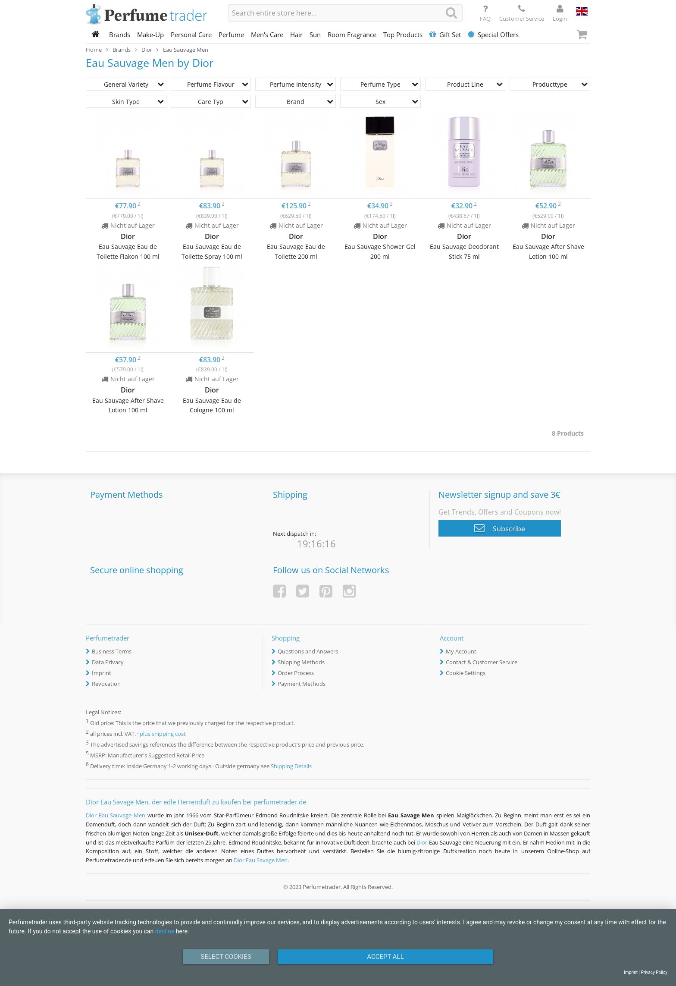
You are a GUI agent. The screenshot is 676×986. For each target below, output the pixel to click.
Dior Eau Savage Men (261, 860)
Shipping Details (291, 766)
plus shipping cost (163, 734)
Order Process (296, 673)
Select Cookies (225, 957)
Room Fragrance (352, 34)
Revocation (106, 684)
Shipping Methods (301, 662)
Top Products (402, 34)
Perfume (231, 34)
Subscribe (499, 528)
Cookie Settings (465, 673)
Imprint (101, 673)
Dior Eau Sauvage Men (115, 815)
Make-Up (150, 34)
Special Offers (493, 34)
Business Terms (111, 651)
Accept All (385, 957)
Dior (421, 842)
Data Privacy (108, 662)
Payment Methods (301, 684)
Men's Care (267, 34)
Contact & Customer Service (481, 662)
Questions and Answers (308, 651)
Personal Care (191, 34)
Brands (119, 34)
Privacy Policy (654, 972)
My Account (461, 651)
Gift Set (445, 34)
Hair (296, 34)
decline (165, 931)
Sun (315, 34)
